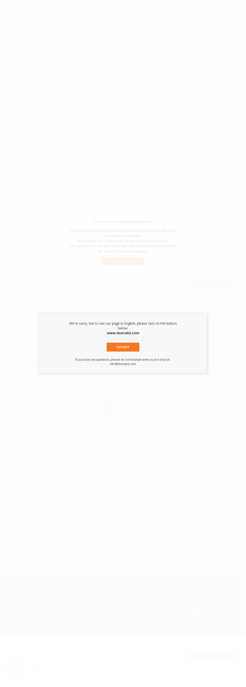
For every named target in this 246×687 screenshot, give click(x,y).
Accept (123, 347)
